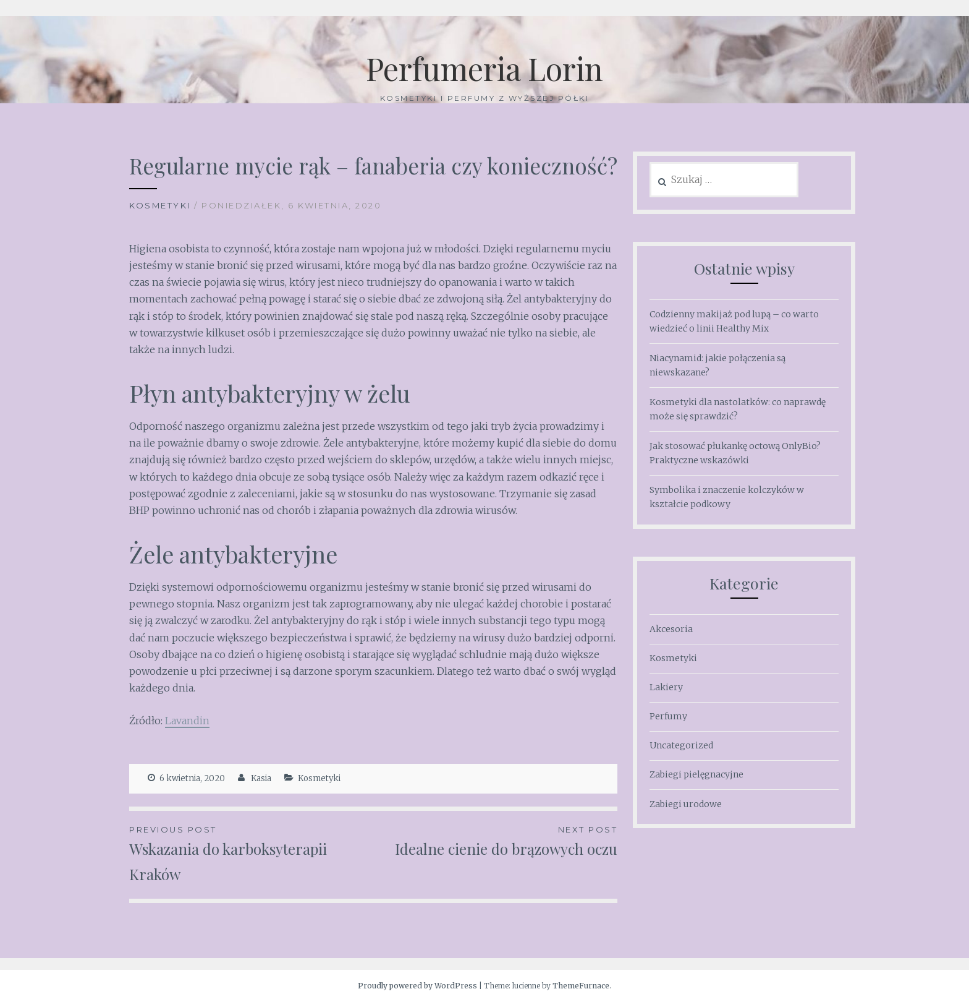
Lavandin (187, 720)
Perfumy (668, 716)
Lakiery (666, 687)
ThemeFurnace (580, 985)
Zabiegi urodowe (686, 804)
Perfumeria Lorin (484, 68)
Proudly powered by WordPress (417, 985)
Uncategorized (681, 745)
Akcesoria (671, 629)
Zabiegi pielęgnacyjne (696, 774)
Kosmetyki (160, 205)
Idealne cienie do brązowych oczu (495, 841)
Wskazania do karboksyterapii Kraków (251, 853)
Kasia (261, 778)
